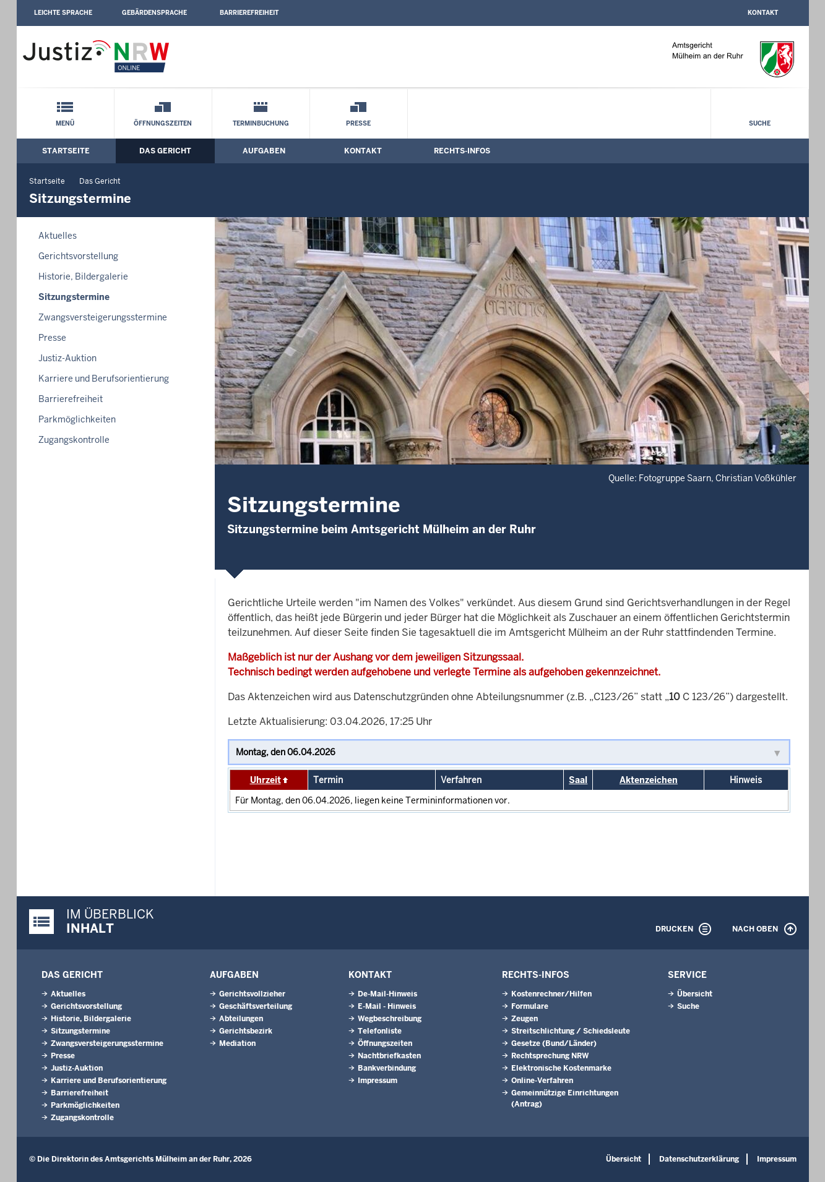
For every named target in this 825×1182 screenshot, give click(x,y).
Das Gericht (165, 151)
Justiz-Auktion (67, 358)
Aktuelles (57, 235)
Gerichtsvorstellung (78, 256)
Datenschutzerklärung (699, 1159)
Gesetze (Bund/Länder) (554, 1043)
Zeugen (524, 1019)
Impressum (377, 1081)
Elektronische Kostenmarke (561, 1068)
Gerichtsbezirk (245, 1031)
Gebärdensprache (154, 13)
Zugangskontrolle (74, 439)
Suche (760, 123)
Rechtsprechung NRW (550, 1056)
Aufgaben (264, 151)
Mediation (237, 1043)
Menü (65, 123)
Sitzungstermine (74, 296)
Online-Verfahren (542, 1081)
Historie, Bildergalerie (83, 276)
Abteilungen (241, 1019)
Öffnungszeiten (163, 123)
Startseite (66, 151)
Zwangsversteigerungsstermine (102, 317)
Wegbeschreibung (389, 1019)
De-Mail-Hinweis (387, 994)
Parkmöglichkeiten (77, 419)
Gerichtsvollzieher (252, 994)
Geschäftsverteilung (255, 1006)
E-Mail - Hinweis (387, 1006)
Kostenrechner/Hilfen (551, 994)
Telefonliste (380, 1031)
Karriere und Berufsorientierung (103, 378)
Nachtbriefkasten (389, 1056)
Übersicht (694, 994)
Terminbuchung (261, 123)
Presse (358, 123)
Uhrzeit (265, 780)
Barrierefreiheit (249, 13)
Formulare (529, 1006)
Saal (578, 780)
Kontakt (763, 13)
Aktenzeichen (649, 780)
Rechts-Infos (462, 151)
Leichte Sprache (63, 13)
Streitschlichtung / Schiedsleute (570, 1031)
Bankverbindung (387, 1068)
